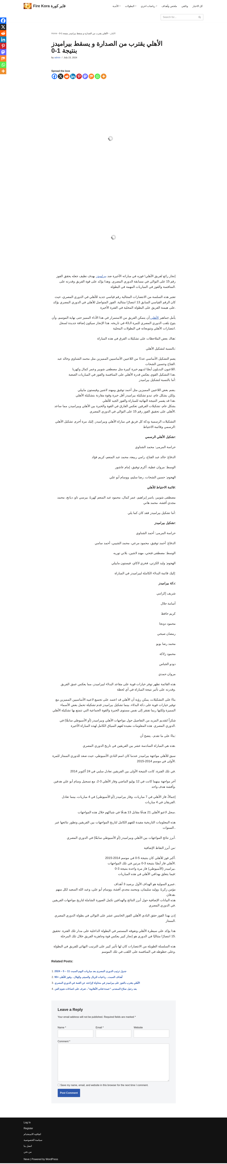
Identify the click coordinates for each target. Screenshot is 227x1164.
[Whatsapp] (97, 76)
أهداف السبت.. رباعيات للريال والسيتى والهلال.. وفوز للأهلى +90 (88, 977)
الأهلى (113, 33)
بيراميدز (101, 276)
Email (100, 1028)
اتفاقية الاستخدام (32, 1135)
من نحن (28, 1152)
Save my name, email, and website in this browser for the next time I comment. (104, 1086)
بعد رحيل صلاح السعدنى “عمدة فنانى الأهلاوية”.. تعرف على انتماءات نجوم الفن (96, 989)
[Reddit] (67, 76)
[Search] (178, 17)
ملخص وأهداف (169, 6)
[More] (103, 76)
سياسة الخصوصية (33, 1141)
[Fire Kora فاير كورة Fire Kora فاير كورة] (44, 6)
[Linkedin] (73, 76)
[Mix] (91, 76)
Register (28, 1129)
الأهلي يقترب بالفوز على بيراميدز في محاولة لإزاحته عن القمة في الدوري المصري (97, 983)
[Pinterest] (79, 76)
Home (54, 33)
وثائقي (184, 6)
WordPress (52, 1160)
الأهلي (154, 318)
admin (57, 57)
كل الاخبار (197, 6)
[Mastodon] (85, 76)
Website (138, 1028)
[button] (120, 6)
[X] (60, 76)
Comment (64, 1042)
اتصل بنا (28, 1146)
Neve (26, 1160)
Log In (27, 1123)
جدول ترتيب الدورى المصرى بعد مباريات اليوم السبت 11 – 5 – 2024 (90, 972)
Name (62, 1028)
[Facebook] (54, 76)
